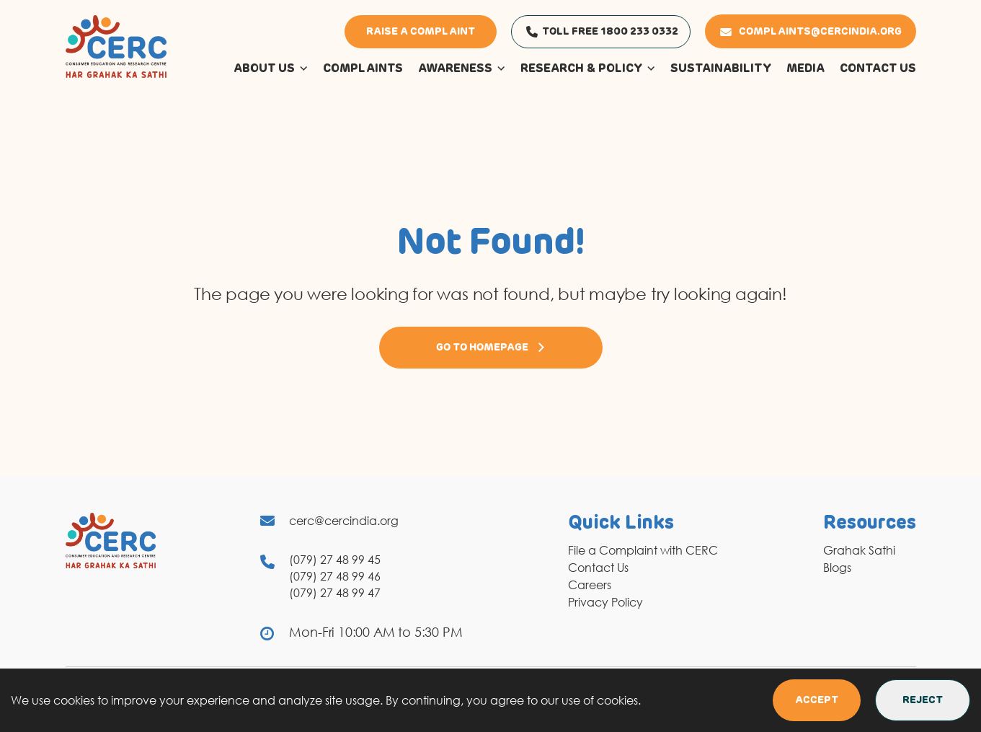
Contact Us (598, 567)
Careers (589, 585)
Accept (816, 700)
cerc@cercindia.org (344, 520)
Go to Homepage (491, 348)
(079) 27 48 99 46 (335, 576)
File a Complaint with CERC (643, 550)
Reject (922, 700)
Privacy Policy (605, 602)
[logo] (116, 45)
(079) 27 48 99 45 (335, 559)
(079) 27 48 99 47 (335, 593)
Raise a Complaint (420, 32)
